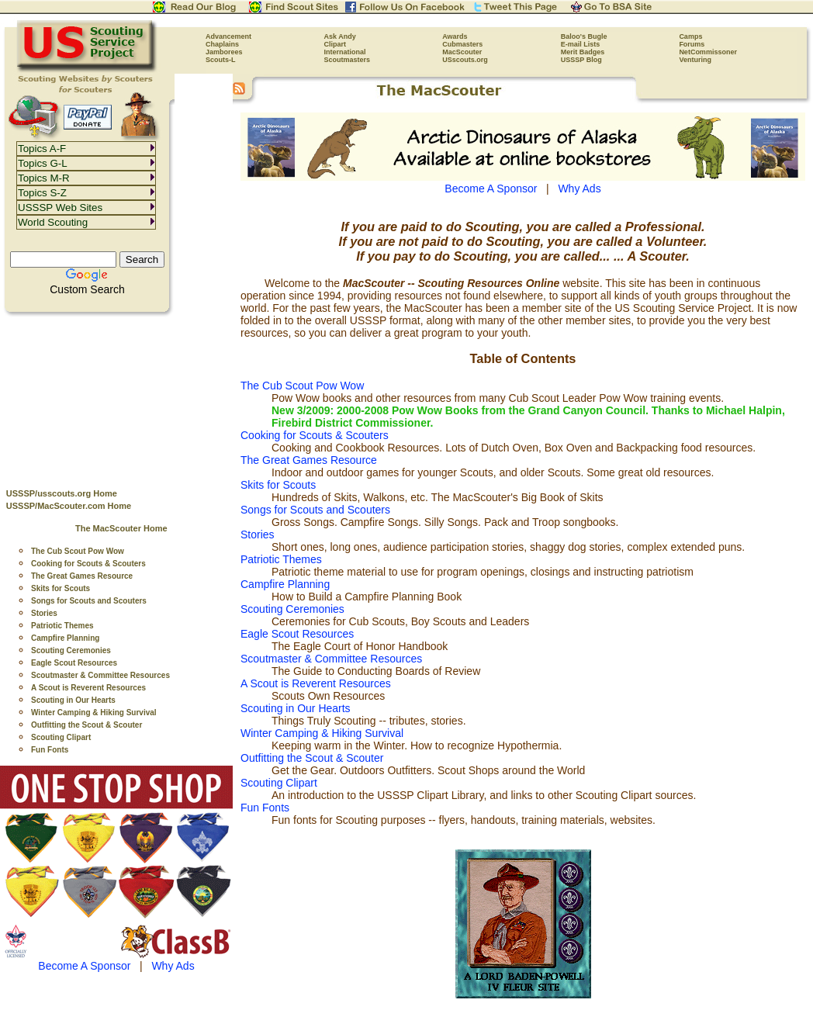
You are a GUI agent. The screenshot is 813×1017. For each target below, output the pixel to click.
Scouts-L (221, 60)
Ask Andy (340, 36)
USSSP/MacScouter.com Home (68, 505)
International (345, 52)
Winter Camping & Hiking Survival (94, 712)
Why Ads (172, 966)
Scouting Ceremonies (71, 650)
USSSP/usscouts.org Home (61, 493)
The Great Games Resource (82, 576)
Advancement (228, 36)
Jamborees (224, 52)
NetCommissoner (708, 52)
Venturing (695, 60)
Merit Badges (583, 52)
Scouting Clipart (61, 737)
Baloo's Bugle (584, 36)
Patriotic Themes (62, 625)
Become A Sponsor (84, 966)
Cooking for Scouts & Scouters (88, 563)
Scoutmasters (347, 60)
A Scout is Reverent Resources (88, 687)
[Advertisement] (116, 396)
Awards (454, 36)
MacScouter (462, 52)
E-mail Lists (580, 44)
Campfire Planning (65, 638)
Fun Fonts (49, 749)
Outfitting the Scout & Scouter (86, 725)
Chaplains (222, 44)
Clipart (335, 44)
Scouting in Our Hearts (73, 700)
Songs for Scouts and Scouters (89, 601)
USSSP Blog (581, 60)
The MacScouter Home (121, 528)
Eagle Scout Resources (74, 663)
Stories (44, 613)
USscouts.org (465, 60)
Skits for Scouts (60, 588)
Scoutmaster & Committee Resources (100, 675)
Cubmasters (462, 44)
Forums (691, 44)
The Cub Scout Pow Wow (77, 551)
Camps (690, 36)
